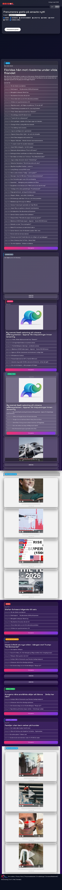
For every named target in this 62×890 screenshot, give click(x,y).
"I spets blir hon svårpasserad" (19, 118)
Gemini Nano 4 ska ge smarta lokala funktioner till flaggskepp (28, 422)
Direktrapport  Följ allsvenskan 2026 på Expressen (24, 89)
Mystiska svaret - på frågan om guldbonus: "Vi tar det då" (27, 105)
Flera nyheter (31, 248)
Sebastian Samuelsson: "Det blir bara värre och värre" (25, 163)
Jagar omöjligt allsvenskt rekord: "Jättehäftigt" (24, 160)
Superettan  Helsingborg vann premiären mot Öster (24, 182)
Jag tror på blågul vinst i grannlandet (21, 131)
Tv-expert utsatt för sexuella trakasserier (22, 144)
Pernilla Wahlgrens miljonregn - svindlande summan (25, 346)
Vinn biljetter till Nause (16, 649)
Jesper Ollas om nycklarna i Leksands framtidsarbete (25, 208)
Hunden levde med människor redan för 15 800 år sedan (25, 737)
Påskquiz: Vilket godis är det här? (19, 656)
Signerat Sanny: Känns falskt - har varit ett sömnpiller (25, 134)
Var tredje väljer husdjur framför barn (20, 728)
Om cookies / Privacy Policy (16, 876)
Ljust (52, 6)
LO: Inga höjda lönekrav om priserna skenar (23, 342)
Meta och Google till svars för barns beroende (25, 416)
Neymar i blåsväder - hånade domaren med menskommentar (27, 140)
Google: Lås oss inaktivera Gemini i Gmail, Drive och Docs (27, 419)
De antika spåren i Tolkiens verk (18, 734)
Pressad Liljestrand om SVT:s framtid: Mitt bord (24, 358)
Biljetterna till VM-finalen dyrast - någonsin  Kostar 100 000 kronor (29, 221)
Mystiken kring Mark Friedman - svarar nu (22, 166)
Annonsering (4, 879)
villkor (18, 19)
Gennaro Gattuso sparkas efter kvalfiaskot (22, 214)
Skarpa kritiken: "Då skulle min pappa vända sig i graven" (26, 217)
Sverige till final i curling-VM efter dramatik (22, 124)
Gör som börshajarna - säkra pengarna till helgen (24, 365)
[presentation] (13, 23)
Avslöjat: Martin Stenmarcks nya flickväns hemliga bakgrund (26, 659)
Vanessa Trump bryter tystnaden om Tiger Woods (24, 205)
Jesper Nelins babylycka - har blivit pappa (22, 147)
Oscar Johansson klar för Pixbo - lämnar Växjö (23, 240)
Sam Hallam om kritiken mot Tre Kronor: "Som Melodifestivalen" (27, 156)
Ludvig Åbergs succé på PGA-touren (20, 169)
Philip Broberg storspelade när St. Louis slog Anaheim (25, 108)
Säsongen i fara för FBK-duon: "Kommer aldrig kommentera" (27, 176)
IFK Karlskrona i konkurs (17, 355)
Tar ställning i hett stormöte (18, 127)
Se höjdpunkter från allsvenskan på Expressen (23, 211)
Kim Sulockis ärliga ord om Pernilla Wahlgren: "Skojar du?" (25, 665)
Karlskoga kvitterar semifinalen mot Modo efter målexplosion (26, 153)
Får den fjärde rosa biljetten (18, 86)
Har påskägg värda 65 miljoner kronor (21, 115)
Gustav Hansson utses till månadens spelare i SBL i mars (25, 230)
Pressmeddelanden (30, 876)
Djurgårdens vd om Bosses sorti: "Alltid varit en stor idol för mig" (28, 185)
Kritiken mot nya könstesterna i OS (20, 102)
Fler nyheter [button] (31, 369)
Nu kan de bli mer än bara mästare (20, 234)
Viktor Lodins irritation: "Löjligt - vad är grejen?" (24, 172)
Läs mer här (7, 82)
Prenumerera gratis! (13, 29)
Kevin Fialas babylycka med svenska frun (22, 137)
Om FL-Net (12, 879)
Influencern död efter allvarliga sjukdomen (21, 662)
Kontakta (18, 879)
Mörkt (57, 6)
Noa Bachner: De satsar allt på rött (20, 95)
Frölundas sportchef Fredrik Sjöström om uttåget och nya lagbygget (28, 237)
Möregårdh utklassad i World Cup (19, 92)
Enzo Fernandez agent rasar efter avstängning (23, 179)
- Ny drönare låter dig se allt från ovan (31, 459)
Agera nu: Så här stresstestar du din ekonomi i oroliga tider (27, 352)
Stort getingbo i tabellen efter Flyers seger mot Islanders (26, 121)
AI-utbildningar (40, 876)
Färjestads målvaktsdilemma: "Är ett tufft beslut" (24, 150)
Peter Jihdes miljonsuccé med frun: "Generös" (23, 111)
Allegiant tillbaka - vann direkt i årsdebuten (22, 195)
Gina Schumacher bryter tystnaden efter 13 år (24, 428)
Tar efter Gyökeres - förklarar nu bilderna (22, 243)
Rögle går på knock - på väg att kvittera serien (23, 192)
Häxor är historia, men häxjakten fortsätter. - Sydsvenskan (26, 731)
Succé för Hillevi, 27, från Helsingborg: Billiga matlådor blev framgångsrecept (31, 652)
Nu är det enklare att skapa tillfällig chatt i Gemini (25, 425)
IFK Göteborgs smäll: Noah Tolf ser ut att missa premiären (26, 198)
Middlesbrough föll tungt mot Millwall (21, 201)
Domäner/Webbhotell (51, 876)
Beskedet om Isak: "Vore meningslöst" (21, 224)
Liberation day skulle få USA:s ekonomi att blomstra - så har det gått (29, 362)
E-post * (5, 15)
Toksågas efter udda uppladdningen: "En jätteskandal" (25, 189)
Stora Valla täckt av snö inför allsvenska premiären (24, 99)
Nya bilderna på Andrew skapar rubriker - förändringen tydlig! (27, 709)
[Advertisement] (31, 47)
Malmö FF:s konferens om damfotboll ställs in (23, 227)
